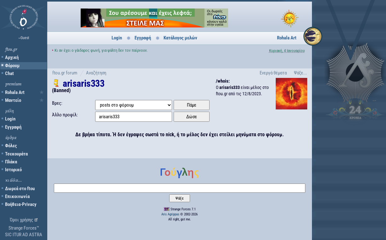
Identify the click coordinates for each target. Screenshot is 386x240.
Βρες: (57, 103)
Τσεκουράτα (16, 154)
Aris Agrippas (170, 214)
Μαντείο (13, 100)
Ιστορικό (13, 170)
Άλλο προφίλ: (65, 115)
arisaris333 (84, 83)
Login (10, 119)
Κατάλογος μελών (180, 38)
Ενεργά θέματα (273, 73)
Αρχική (12, 57)
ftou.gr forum (64, 73)
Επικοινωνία (17, 196)
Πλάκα (11, 162)
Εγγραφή (13, 127)
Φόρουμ (12, 65)
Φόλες (11, 146)
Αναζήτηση (96, 73)
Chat (9, 73)
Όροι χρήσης (21, 220)
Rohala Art (15, 92)
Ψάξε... (300, 73)
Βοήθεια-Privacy (21, 204)
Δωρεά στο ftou (20, 188)
